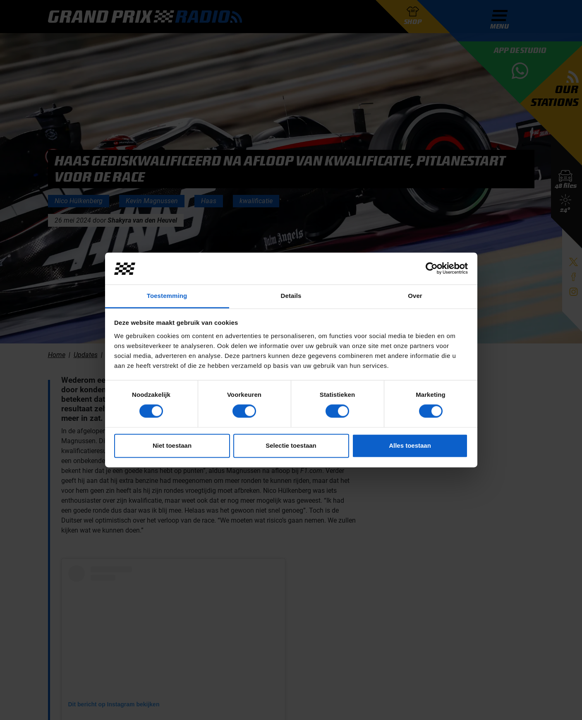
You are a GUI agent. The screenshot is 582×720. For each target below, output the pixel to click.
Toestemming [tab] (167, 295)
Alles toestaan (410, 445)
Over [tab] (415, 295)
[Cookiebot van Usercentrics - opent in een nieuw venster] (431, 268)
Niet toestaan (172, 445)
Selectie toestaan (291, 445)
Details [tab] (291, 295)
